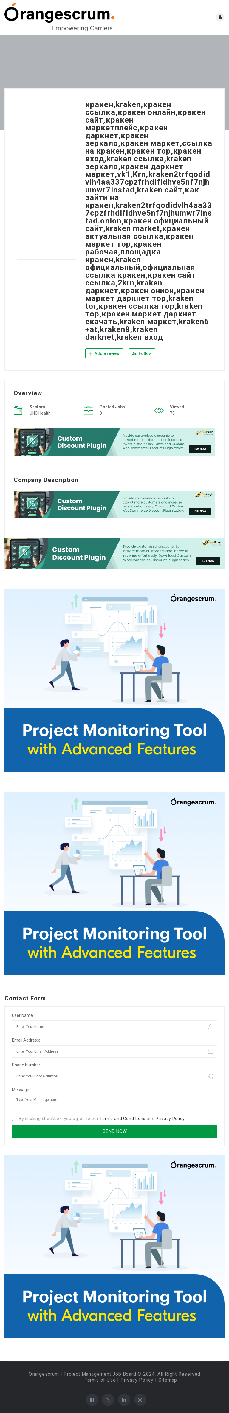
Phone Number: (26, 1064)
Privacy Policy (170, 1118)
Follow (142, 353)
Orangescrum (44, 1374)
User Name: (23, 1015)
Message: (21, 1089)
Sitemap (167, 1380)
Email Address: (26, 1039)
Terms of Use (100, 1380)
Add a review (104, 353)
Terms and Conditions (123, 1118)
